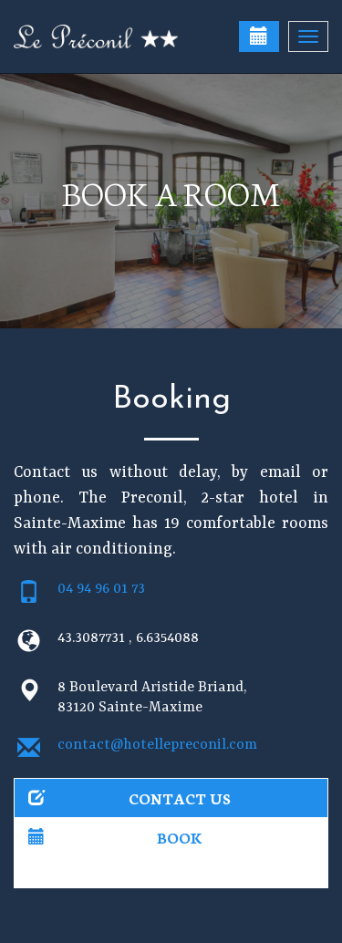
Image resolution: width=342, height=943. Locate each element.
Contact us (129, 797)
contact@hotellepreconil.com (157, 745)
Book (115, 836)
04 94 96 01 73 (101, 589)
